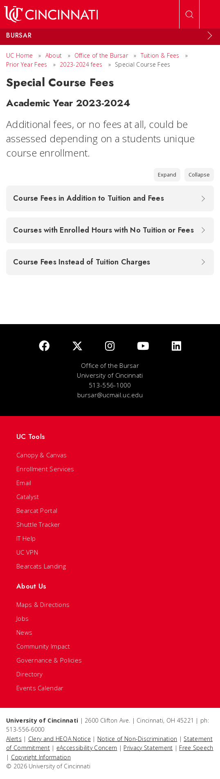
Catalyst (27, 496)
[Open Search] (189, 14)
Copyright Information (41, 757)
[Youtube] (143, 346)
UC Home (19, 55)
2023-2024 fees (81, 64)
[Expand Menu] (210, 35)
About (53, 55)
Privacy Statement (148, 748)
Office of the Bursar (101, 55)
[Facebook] (44, 346)
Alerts (14, 739)
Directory (29, 674)
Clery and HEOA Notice (59, 739)
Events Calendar (40, 688)
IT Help (26, 538)
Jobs (22, 618)
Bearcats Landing (41, 566)
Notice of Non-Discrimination (137, 739)
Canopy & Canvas (41, 455)
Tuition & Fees (160, 55)
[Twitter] (77, 346)
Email (23, 483)
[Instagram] (109, 346)
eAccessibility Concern (86, 748)
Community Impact (43, 646)
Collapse (199, 174)
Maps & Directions (43, 604)
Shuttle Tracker (38, 524)
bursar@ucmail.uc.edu (110, 395)
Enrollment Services (45, 469)
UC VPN (27, 552)
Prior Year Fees (26, 64)
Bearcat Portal (36, 510)
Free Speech (196, 748)
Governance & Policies (49, 660)
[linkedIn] (176, 346)
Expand (167, 174)
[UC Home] (51, 14)
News (24, 632)
